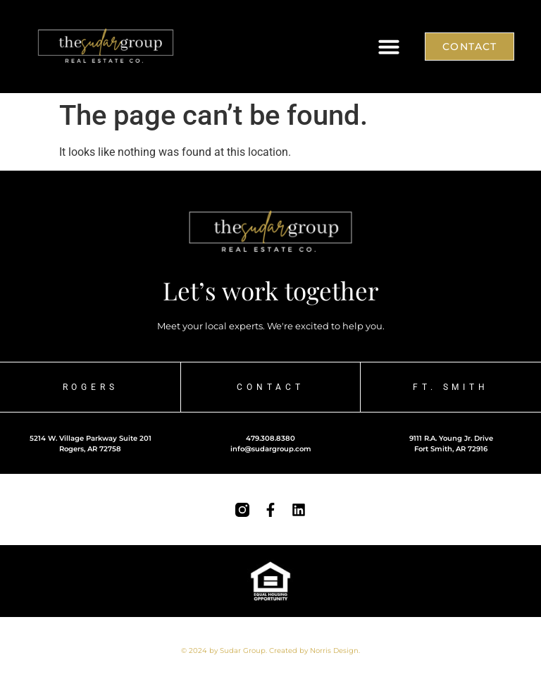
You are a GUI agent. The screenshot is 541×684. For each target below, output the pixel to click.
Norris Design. (335, 650)
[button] (389, 46)
